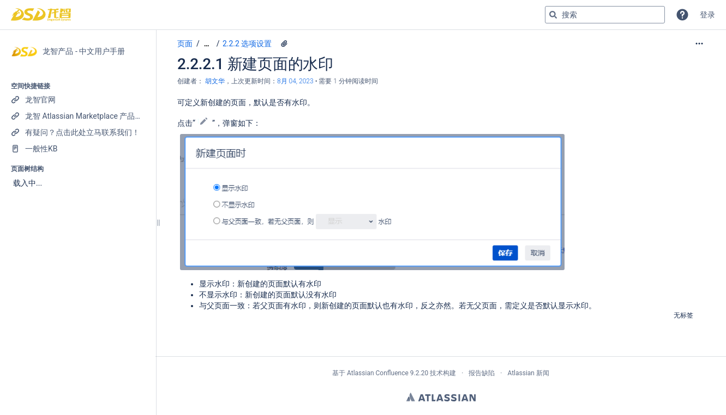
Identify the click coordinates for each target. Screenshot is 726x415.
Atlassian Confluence (378, 373)
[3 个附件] (284, 43)
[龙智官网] (77, 99)
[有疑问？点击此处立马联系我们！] (77, 132)
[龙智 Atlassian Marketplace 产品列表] (77, 116)
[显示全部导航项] (207, 43)
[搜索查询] (605, 14)
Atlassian (441, 397)
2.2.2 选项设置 (247, 43)
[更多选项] (699, 43)
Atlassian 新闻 (528, 373)
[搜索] (553, 14)
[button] (682, 14)
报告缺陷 (482, 373)
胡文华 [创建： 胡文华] (215, 81)
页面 (185, 43)
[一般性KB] (77, 149)
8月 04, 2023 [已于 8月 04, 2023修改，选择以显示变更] (295, 81)
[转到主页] (40, 14)
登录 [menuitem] (707, 14)
